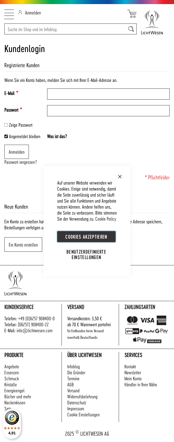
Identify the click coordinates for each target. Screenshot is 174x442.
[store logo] (153, 22)
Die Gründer (76, 372)
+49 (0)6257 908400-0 (36, 318)
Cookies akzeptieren (86, 236)
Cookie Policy (105, 218)
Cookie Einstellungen (83, 414)
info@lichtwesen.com (35, 330)
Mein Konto (133, 378)
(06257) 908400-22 (33, 324)
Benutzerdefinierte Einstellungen (86, 254)
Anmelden (29, 12)
